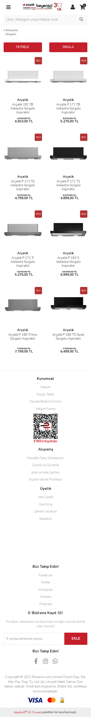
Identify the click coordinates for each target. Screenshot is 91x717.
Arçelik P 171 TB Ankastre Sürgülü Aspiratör (68, 108)
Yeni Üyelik (45, 497)
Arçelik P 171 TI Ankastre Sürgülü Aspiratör (22, 262)
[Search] (45, 19)
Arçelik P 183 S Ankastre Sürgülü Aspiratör (68, 262)
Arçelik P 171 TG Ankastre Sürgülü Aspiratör (22, 185)
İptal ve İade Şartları (45, 472)
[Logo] (40, 7)
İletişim (45, 387)
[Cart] (82, 7)
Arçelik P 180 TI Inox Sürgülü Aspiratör (22, 337)
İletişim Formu (46, 409)
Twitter (45, 582)
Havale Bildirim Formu (46, 401)
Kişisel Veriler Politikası (45, 479)
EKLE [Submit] (76, 638)
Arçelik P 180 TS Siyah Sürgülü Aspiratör (68, 337)
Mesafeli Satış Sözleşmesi (45, 458)
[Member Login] (73, 7)
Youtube (45, 597)
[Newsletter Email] (34, 639)
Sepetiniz (45, 519)
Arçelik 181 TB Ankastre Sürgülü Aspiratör (22, 108)
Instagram (45, 590)
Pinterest (45, 604)
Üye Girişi (45, 504)
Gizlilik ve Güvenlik (45, 465)
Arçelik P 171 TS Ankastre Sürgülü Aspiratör (68, 185)
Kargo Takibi (45, 394)
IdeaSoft (20, 712)
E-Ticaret (35, 712)
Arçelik (22, 100)
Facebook (45, 575)
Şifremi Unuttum (45, 511)
